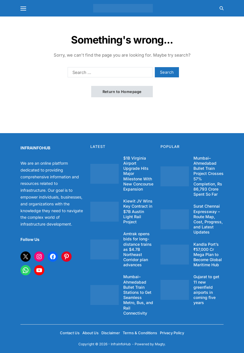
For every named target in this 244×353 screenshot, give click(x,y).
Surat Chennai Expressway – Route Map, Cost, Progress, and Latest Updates (208, 219)
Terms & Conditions (140, 333)
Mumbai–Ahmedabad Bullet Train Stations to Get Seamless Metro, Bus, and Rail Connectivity (138, 294)
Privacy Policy (172, 333)
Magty (160, 344)
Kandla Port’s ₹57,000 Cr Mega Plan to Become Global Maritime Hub (207, 254)
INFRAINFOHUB (35, 147)
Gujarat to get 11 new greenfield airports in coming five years (206, 289)
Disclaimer (110, 333)
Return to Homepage (122, 91)
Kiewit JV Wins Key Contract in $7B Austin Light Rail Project (138, 211)
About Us (90, 333)
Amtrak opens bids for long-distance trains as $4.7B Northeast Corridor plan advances (137, 249)
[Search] (222, 8)
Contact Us (70, 333)
